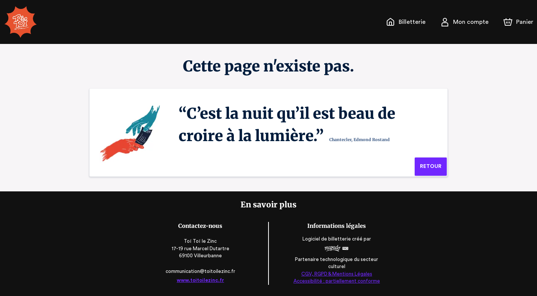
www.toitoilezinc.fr (201, 280)
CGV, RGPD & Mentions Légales (335, 274)
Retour (431, 166)
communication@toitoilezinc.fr (201, 271)
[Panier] (518, 22)
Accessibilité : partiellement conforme (335, 281)
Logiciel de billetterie (326, 239)
